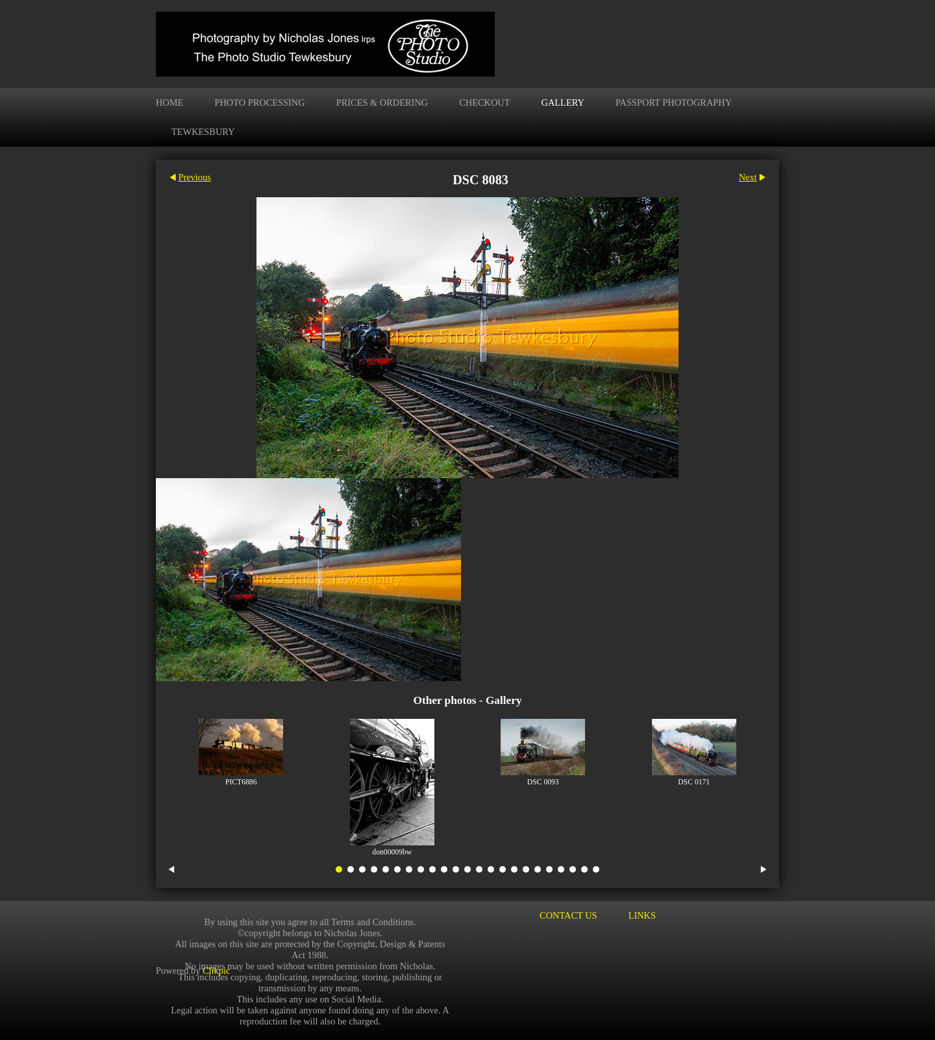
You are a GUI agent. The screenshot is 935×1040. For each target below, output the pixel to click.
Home (169, 102)
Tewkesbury (203, 132)
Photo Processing (259, 102)
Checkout (484, 102)
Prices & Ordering (382, 102)
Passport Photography (674, 102)
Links (642, 915)
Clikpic (216, 970)
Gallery (563, 102)
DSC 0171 (694, 782)
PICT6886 (241, 782)
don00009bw (392, 852)
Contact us (568, 915)
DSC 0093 (543, 782)
